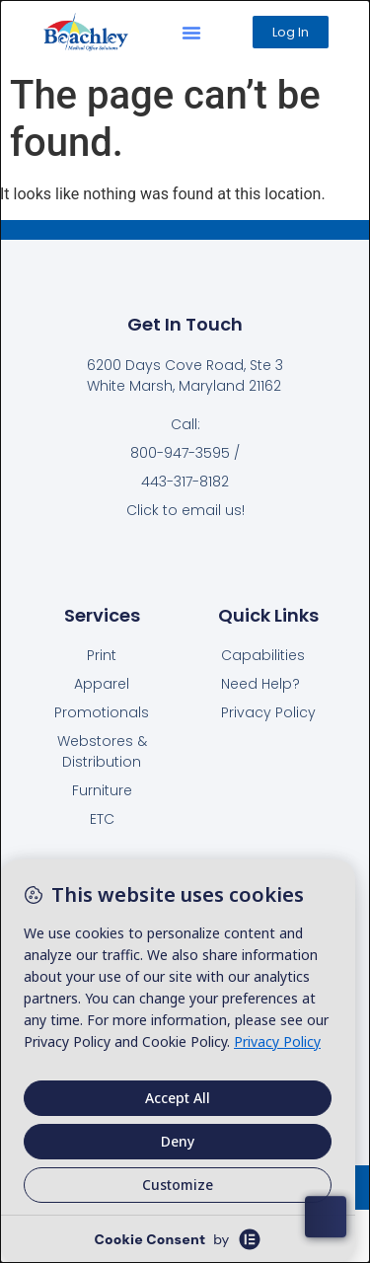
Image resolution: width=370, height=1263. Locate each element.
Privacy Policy (268, 712)
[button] (191, 32)
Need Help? (260, 684)
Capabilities (263, 655)
